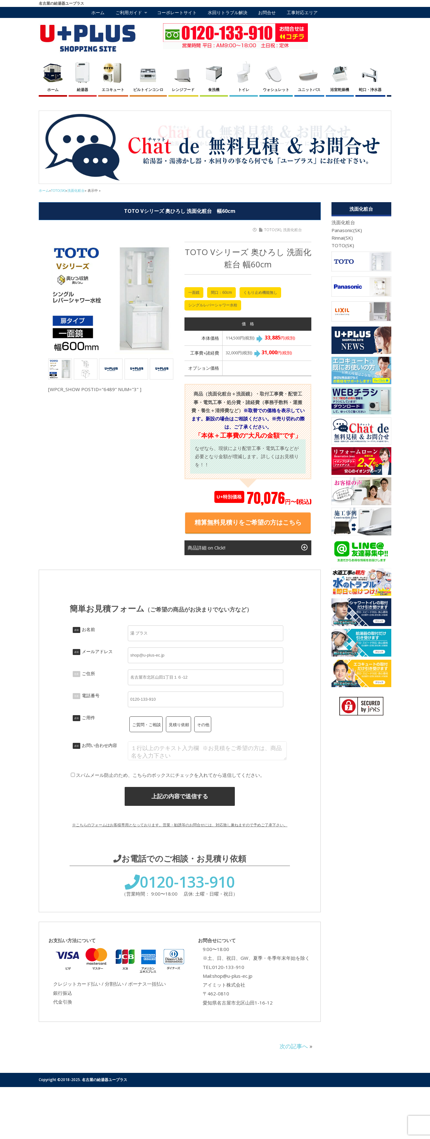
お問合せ (267, 12)
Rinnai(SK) (342, 238)
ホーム (98, 12)
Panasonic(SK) (346, 230)
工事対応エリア (302, 12)
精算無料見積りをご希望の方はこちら (248, 522)
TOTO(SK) (272, 230)
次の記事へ (294, 1046)
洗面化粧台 (292, 230)
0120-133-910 (180, 882)
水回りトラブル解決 (227, 12)
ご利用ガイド (129, 12)
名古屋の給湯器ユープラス (104, 1079)
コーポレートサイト (177, 12)
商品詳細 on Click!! (248, 547)
